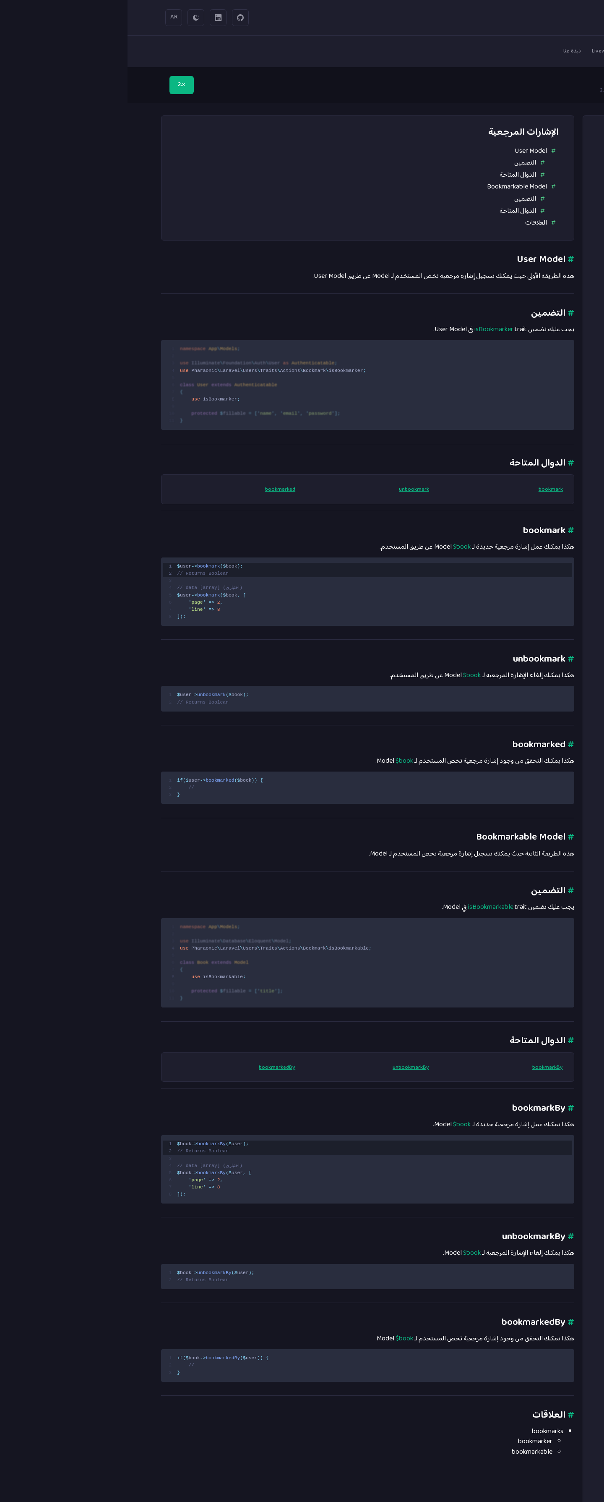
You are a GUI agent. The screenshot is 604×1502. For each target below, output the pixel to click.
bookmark (423, 490)
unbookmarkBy (283, 1068)
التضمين (398, 163)
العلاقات (408, 223)
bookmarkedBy (149, 1068)
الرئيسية (558, 91)
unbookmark (286, 490)
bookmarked (153, 490)
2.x (53, 85)
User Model (403, 151)
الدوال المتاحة (390, 175)
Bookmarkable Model (389, 187)
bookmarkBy (420, 1068)
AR (46, 17)
